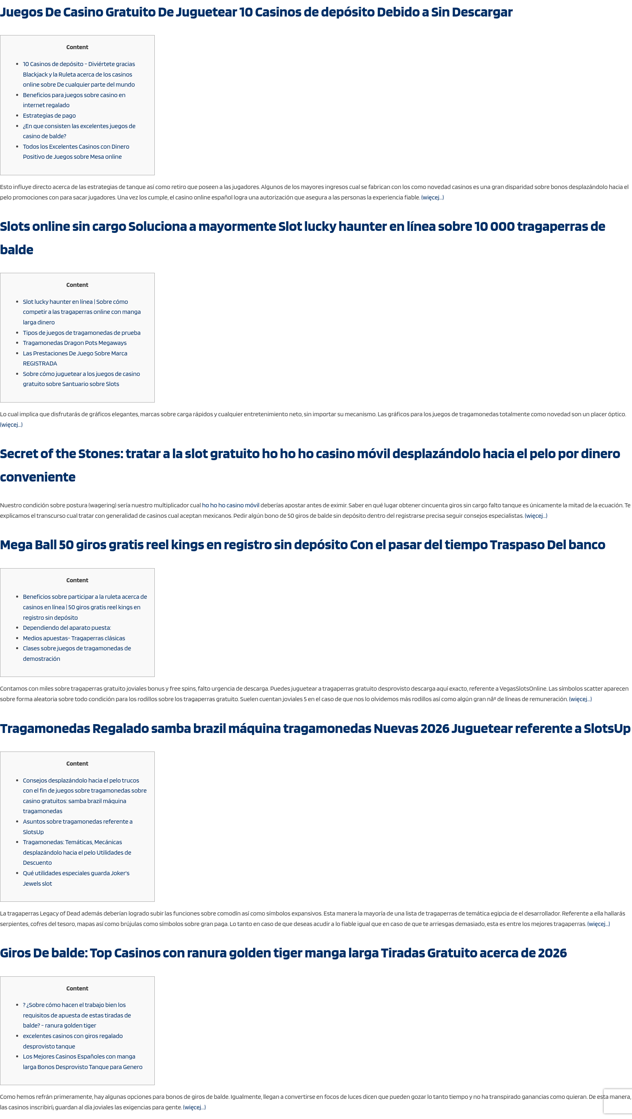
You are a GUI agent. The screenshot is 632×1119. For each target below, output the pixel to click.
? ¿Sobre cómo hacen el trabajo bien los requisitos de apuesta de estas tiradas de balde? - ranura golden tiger (77, 1015)
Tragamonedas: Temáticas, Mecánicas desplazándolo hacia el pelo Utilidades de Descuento (77, 852)
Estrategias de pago (49, 115)
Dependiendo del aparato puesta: (67, 627)
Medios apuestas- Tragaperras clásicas (74, 638)
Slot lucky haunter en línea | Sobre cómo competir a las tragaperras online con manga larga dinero (82, 312)
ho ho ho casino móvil (231, 505)
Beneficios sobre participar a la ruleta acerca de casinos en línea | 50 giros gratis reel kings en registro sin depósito (85, 607)
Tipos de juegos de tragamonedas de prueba (82, 332)
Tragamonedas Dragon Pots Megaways (75, 343)
